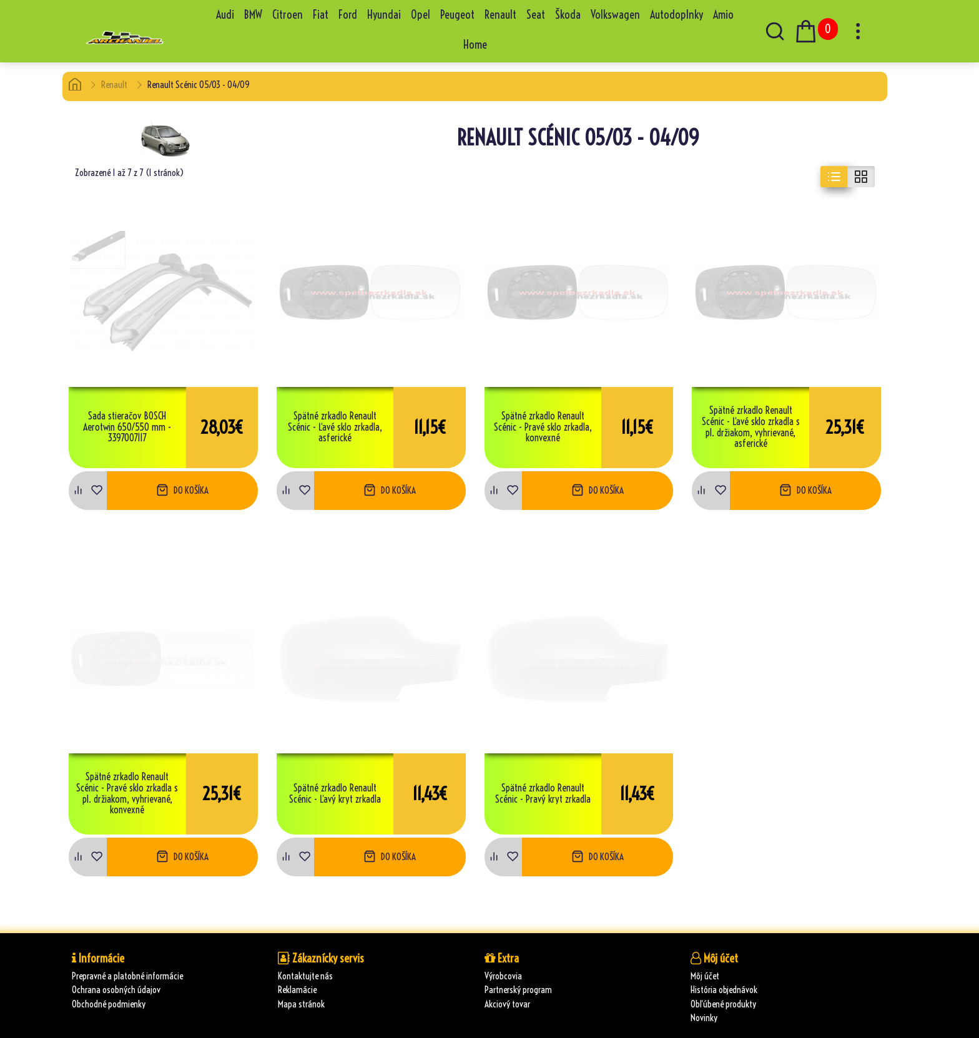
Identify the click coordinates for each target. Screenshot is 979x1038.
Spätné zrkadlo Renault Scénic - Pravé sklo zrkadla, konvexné (543, 427)
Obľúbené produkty (723, 1004)
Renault (500, 14)
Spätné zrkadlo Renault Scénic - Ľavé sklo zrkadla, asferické (335, 427)
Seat (535, 14)
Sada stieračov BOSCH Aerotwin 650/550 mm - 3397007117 (127, 427)
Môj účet (705, 976)
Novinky (704, 1018)
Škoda (568, 14)
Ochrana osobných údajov (116, 990)
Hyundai (384, 14)
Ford (347, 14)
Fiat (320, 14)
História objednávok (724, 990)
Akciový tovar (507, 1004)
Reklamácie (297, 990)
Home (475, 44)
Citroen (287, 14)
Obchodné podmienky (108, 1004)
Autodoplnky (676, 14)
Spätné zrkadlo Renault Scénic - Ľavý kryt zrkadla (335, 794)
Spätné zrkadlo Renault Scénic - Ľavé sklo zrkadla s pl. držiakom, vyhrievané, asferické (751, 427)
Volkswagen (615, 14)
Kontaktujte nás (305, 976)
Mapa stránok (301, 1004)
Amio (723, 14)
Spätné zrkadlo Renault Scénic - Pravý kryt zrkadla (543, 794)
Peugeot (457, 14)
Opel (420, 14)
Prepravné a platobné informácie (127, 976)
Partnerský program (518, 990)
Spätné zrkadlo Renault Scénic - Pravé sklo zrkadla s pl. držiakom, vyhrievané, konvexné (127, 793)
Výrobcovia (503, 976)
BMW (253, 14)
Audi (225, 14)
